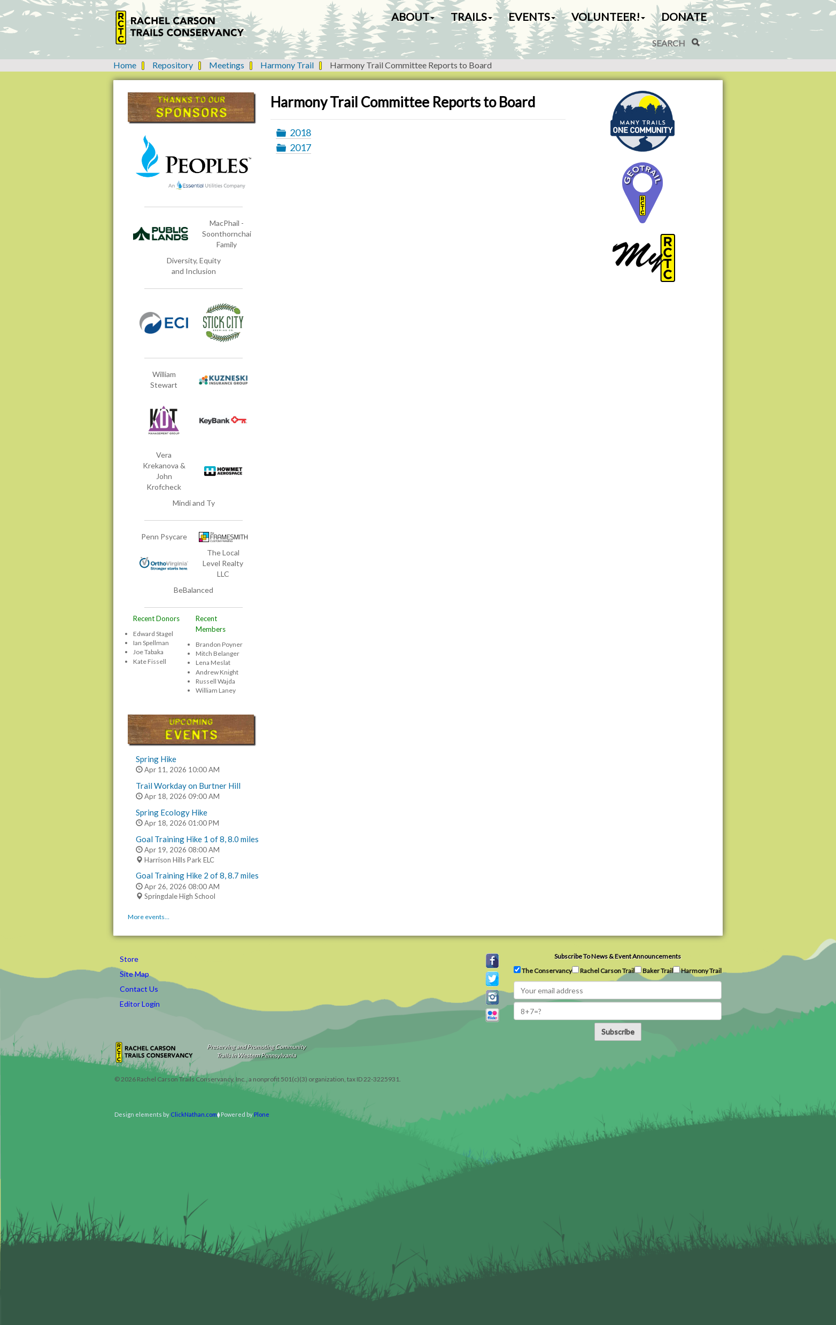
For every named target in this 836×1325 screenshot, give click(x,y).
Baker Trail (653, 970)
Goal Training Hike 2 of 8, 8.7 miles (197, 875)
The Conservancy (543, 970)
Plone (261, 1114)
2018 (300, 132)
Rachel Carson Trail (603, 970)
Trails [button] (471, 16)
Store (129, 958)
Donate (684, 16)
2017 (300, 147)
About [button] (413, 16)
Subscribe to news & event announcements (617, 956)
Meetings (226, 65)
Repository (172, 65)
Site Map (134, 973)
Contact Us (139, 988)
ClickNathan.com (194, 1114)
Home (124, 65)
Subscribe (617, 1031)
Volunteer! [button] (608, 16)
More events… (148, 917)
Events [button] (531, 16)
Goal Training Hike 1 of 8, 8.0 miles (197, 839)
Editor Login (140, 1003)
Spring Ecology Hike (171, 812)
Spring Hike (156, 759)
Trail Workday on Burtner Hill (188, 785)
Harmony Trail (287, 65)
